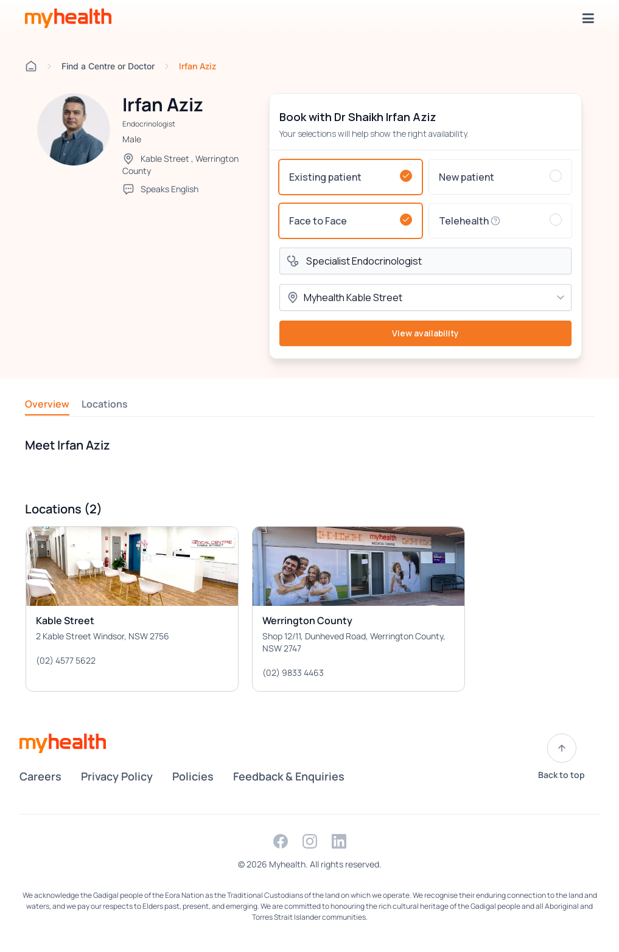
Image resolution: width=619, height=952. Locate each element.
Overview (47, 404)
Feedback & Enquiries (288, 776)
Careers (40, 776)
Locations (105, 404)
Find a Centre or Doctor (108, 66)
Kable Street (165, 158)
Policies (193, 776)
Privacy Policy (117, 776)
